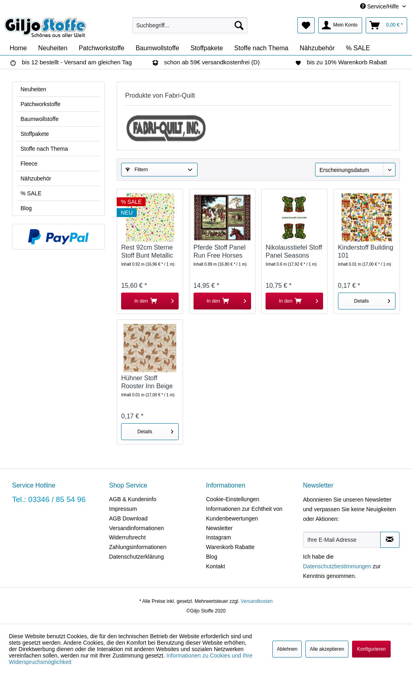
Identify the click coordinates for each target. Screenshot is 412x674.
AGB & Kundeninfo (133, 499)
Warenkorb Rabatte (230, 547)
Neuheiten (33, 89)
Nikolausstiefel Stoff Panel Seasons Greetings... (294, 252)
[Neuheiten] (53, 48)
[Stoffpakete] (207, 48)
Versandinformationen (136, 528)
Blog (26, 208)
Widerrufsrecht (127, 537)
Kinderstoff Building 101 (365, 251)
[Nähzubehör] (317, 48)
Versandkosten (256, 601)
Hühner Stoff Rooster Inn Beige (147, 382)
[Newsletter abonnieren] (390, 540)
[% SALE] (358, 48)
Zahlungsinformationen (137, 547)
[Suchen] (239, 25)
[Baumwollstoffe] (157, 48)
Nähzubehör (36, 178)
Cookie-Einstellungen (232, 499)
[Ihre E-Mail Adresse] (342, 540)
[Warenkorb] (386, 25)
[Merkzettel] (306, 25)
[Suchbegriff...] (190, 25)
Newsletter (219, 528)
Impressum (123, 509)
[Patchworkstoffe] (101, 48)
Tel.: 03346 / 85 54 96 (49, 499)
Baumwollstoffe (40, 119)
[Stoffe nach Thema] (261, 48)
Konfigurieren (371, 649)
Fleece (29, 163)
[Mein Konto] (340, 25)
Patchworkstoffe (40, 104)
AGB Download (128, 518)
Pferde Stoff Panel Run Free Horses (220, 251)
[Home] (18, 48)
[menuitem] (190, 25)
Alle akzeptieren (327, 649)
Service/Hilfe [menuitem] (380, 6)
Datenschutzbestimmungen (337, 566)
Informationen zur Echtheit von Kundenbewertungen (244, 514)
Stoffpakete (35, 134)
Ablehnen (287, 649)
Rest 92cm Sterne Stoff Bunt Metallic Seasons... (147, 252)
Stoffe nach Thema (44, 148)
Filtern (137, 169)
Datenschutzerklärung (136, 556)
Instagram (218, 537)
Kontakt (215, 566)
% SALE (31, 193)
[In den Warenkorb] (150, 301)
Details (372, 299)
